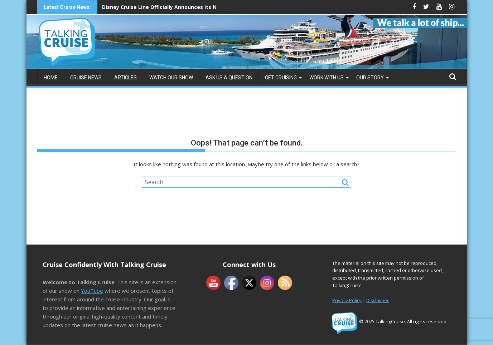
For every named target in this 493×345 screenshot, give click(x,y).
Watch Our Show (171, 77)
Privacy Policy (347, 300)
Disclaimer (377, 300)
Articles (125, 77)
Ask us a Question (229, 77)
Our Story (370, 77)
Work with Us (326, 77)
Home (51, 77)
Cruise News (86, 77)
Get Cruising (281, 77)
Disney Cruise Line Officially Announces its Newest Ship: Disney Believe (193, 7)
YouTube (92, 290)
